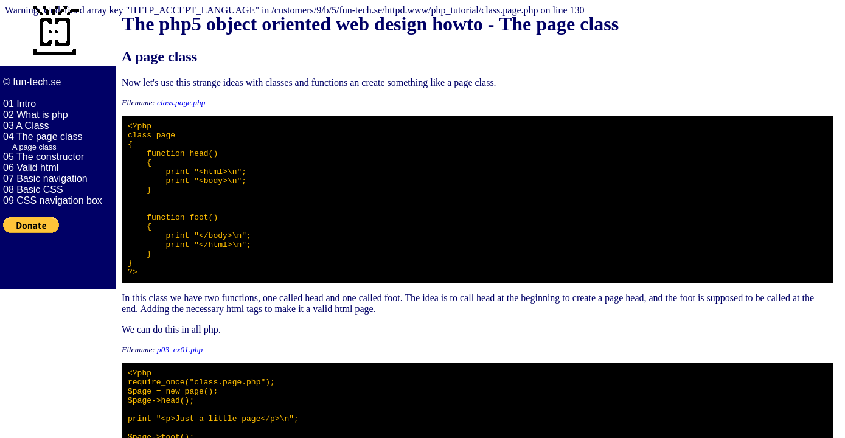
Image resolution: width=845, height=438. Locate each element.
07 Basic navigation (45, 178)
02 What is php (35, 114)
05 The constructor (43, 156)
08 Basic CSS (33, 189)
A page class (34, 146)
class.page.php (181, 102)
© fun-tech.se (32, 82)
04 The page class (42, 136)
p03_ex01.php (180, 380)
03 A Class (26, 125)
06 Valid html (30, 167)
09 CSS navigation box (52, 200)
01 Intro (19, 104)
